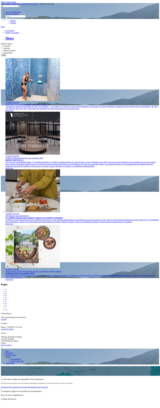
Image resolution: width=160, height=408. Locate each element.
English (13, 21)
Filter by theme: (7, 44)
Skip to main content (8, 2)
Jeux (7, 351)
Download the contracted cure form (14, 387)
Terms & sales (10, 355)
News (9, 38)
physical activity (10, 51)
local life (7, 46)
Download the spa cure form (37, 387)
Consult (4, 319)
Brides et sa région (12, 33)
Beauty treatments (12, 14)
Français (13, 23)
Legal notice (10, 363)
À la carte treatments (13, 12)
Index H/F (9, 353)
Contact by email (7, 329)
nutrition (7, 48)
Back (3, 27)
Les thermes (9, 31)
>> (6, 310)
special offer (8, 53)
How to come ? (6, 345)
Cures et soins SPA (17, 361)
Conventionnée (15, 359)
